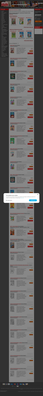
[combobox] (37, 194)
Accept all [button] (33, 200)
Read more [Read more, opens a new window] (22, 197)
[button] (9, 200)
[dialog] (21, 198)
